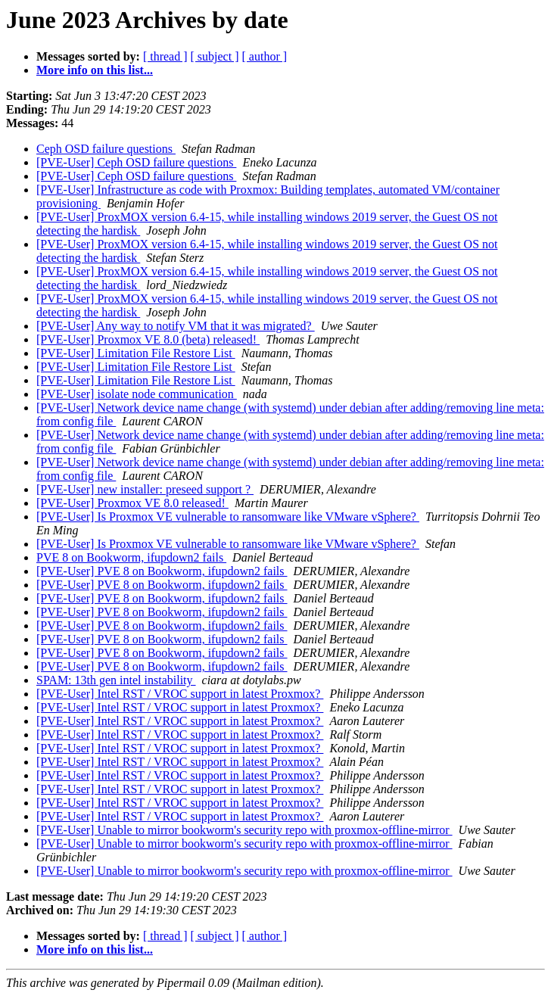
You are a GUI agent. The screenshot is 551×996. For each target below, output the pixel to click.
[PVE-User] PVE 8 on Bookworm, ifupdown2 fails (162, 571)
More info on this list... (94, 70)
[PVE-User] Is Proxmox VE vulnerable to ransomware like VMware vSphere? (227, 516)
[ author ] (265, 56)
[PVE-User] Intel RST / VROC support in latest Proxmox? (179, 693)
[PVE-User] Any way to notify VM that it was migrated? (175, 325)
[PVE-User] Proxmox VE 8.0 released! (132, 502)
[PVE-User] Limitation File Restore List (135, 353)
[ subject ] (215, 56)
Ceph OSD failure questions (106, 148)
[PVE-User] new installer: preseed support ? (145, 489)
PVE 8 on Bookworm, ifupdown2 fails (131, 557)
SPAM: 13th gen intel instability (116, 680)
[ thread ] (165, 56)
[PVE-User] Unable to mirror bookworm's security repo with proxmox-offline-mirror (244, 829)
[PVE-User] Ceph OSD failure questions (136, 162)
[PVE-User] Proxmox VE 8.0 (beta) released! (148, 339)
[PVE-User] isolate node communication (136, 394)
